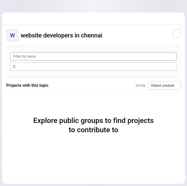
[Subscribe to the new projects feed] (177, 33)
